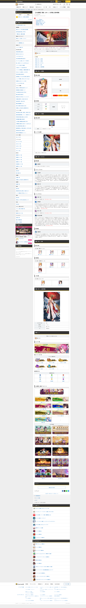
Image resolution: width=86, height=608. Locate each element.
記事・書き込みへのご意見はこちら (51, 493)
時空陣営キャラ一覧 (19, 164)
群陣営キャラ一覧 (19, 161)
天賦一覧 (17, 204)
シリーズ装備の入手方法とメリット (22, 193)
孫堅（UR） (40, 270)
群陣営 (40, 380)
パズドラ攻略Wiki (42, 591)
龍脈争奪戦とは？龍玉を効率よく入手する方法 (23, 128)
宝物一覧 (17, 170)
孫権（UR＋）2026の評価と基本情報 (22, 29)
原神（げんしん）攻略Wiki (29, 594)
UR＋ (36, 500)
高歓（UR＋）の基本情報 (39, 66)
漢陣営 (63, 380)
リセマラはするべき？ (43, 441)
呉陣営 (63, 376)
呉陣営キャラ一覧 (19, 159)
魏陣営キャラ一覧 (19, 155)
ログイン (68, 1)
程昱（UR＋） (63, 265)
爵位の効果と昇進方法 (19, 94)
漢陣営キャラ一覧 (19, 166)
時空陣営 (51, 380)
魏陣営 (40, 376)
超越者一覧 (18, 184)
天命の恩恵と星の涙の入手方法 (21, 92)
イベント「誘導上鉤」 (39, 19)
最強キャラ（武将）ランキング (21, 38)
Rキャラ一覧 (18, 150)
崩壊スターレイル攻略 (28, 591)
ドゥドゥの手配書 (62, 7)
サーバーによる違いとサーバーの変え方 (22, 60)
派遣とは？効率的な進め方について (22, 87)
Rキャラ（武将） (52, 366)
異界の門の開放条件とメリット (21, 132)
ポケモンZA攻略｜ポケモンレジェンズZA (31, 587)
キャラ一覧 (45, 7)
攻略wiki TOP (19, 7)
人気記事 (20, 14)
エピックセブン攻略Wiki (58, 594)
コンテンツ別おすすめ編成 (20, 65)
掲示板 (68, 7)
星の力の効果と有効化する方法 (21, 105)
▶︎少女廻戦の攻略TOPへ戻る (20, 25)
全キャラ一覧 (18, 137)
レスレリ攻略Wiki (42, 594)
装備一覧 (60, 463)
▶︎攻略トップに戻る (52, 392)
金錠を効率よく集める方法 (20, 101)
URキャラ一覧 (18, 143)
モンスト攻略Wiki (57, 591)
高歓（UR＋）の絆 (38, 64)
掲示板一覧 (43, 420)
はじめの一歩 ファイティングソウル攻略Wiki (61, 600)
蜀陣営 (52, 376)
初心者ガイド (60, 400)
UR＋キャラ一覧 (18, 141)
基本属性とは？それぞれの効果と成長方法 (23, 76)
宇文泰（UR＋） (60, 283)
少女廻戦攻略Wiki (37, 495)
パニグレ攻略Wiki (28, 598)
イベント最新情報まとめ (43, 413)
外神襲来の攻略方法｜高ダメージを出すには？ (23, 123)
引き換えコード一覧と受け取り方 (21, 67)
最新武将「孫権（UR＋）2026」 (41, 22)
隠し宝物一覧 (60, 474)
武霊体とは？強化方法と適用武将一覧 (22, 179)
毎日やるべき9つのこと (60, 431)
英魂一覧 (43, 474)
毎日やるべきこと (38, 7)
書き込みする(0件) (52, 487)
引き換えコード (55, 7)
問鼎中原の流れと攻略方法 (20, 130)
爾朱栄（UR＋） (51, 252)
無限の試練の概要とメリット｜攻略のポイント (23, 114)
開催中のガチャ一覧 (43, 452)
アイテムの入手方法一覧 (20, 83)
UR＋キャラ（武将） (40, 360)
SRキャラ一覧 (18, 148)
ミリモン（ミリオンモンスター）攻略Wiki (46, 600)
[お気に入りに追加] (56, 4)
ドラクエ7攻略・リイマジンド (29, 589)
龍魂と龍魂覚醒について (20, 103)
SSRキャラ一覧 (18, 146)
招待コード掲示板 (19, 222)
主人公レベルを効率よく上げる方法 (60, 452)
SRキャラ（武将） (40, 366)
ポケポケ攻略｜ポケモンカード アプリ (60, 589)
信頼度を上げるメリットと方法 (21, 81)
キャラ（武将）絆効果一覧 (20, 208)
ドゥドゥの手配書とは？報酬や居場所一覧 (23, 69)
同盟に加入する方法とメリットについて (22, 96)
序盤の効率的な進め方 (43, 431)
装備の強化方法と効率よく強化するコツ (22, 190)
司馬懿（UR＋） (51, 265)
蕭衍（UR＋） (40, 252)
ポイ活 (52, 1)
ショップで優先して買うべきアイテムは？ (23, 78)
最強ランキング (25, 7)
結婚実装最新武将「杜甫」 (40, 20)
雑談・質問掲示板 (19, 219)
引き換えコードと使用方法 (60, 441)
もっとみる (30, 19)
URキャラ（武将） (52, 360)
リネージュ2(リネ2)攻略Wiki (29, 600)
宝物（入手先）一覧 (60, 407)
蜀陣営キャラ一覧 (19, 157)
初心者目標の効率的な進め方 (20, 58)
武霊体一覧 (18, 177)
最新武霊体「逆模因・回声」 (40, 23)
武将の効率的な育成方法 (43, 463)
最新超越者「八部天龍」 (39, 24)
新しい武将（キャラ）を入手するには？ (22, 63)
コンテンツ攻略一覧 (60, 413)
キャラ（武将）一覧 (43, 407)
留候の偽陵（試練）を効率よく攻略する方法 (23, 112)
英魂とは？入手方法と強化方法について (22, 199)
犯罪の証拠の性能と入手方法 (20, 31)
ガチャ (50, 7)
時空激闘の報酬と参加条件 (20, 119)
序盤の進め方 (32, 7)
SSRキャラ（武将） (63, 360)
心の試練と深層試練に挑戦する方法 (22, 121)
